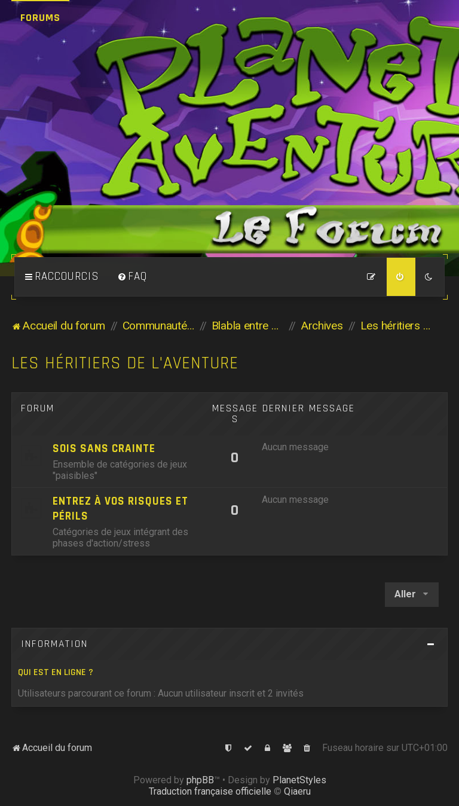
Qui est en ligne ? (55, 672)
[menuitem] (132, 277)
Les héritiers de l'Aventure (124, 363)
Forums (40, 18)
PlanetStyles (299, 780)
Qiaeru (297, 791)
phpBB (200, 780)
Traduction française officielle (210, 791)
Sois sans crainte (104, 448)
